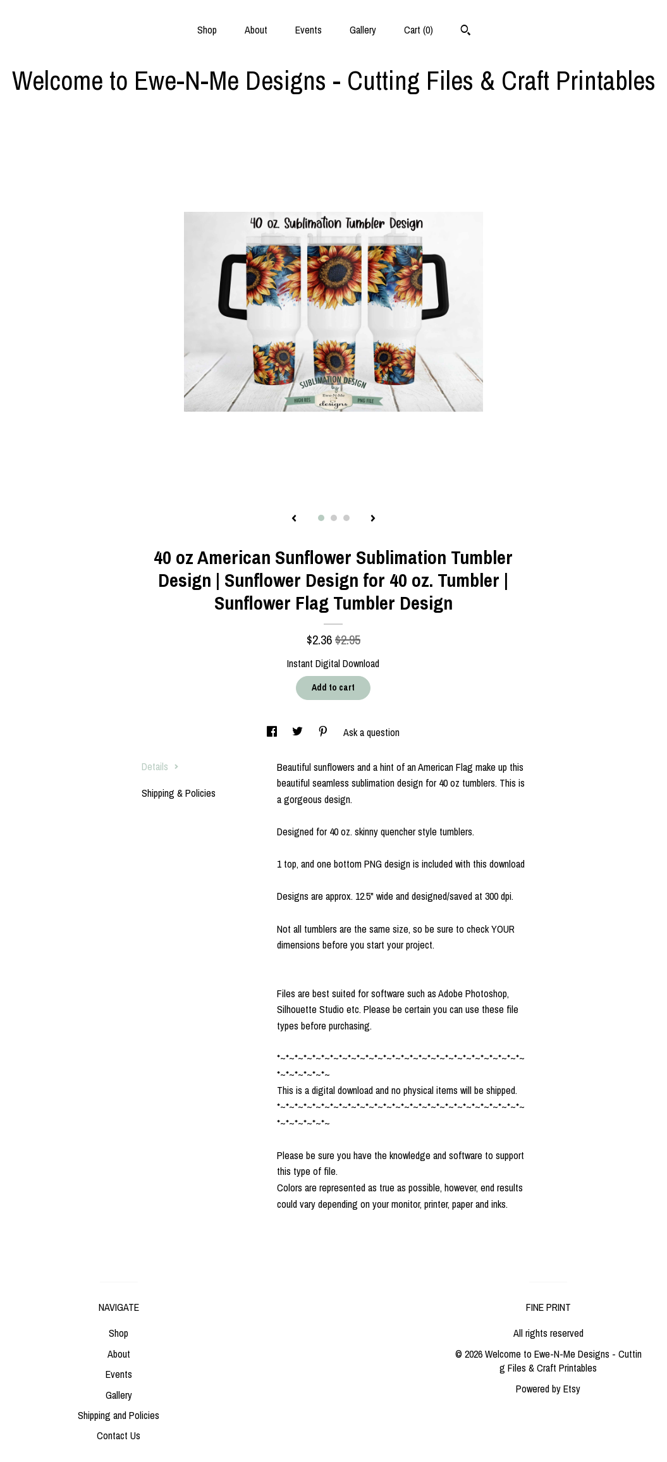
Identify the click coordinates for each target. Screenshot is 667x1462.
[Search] (465, 32)
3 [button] (346, 518)
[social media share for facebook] (273, 732)
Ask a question (371, 732)
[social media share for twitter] (298, 732)
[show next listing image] (373, 519)
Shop (207, 30)
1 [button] (321, 518)
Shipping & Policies (179, 793)
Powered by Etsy (548, 1389)
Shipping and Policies (118, 1415)
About (256, 30)
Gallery (363, 30)
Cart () (418, 30)
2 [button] (334, 518)
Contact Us (118, 1435)
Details (160, 766)
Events (308, 30)
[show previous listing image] (294, 519)
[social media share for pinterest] (324, 732)
